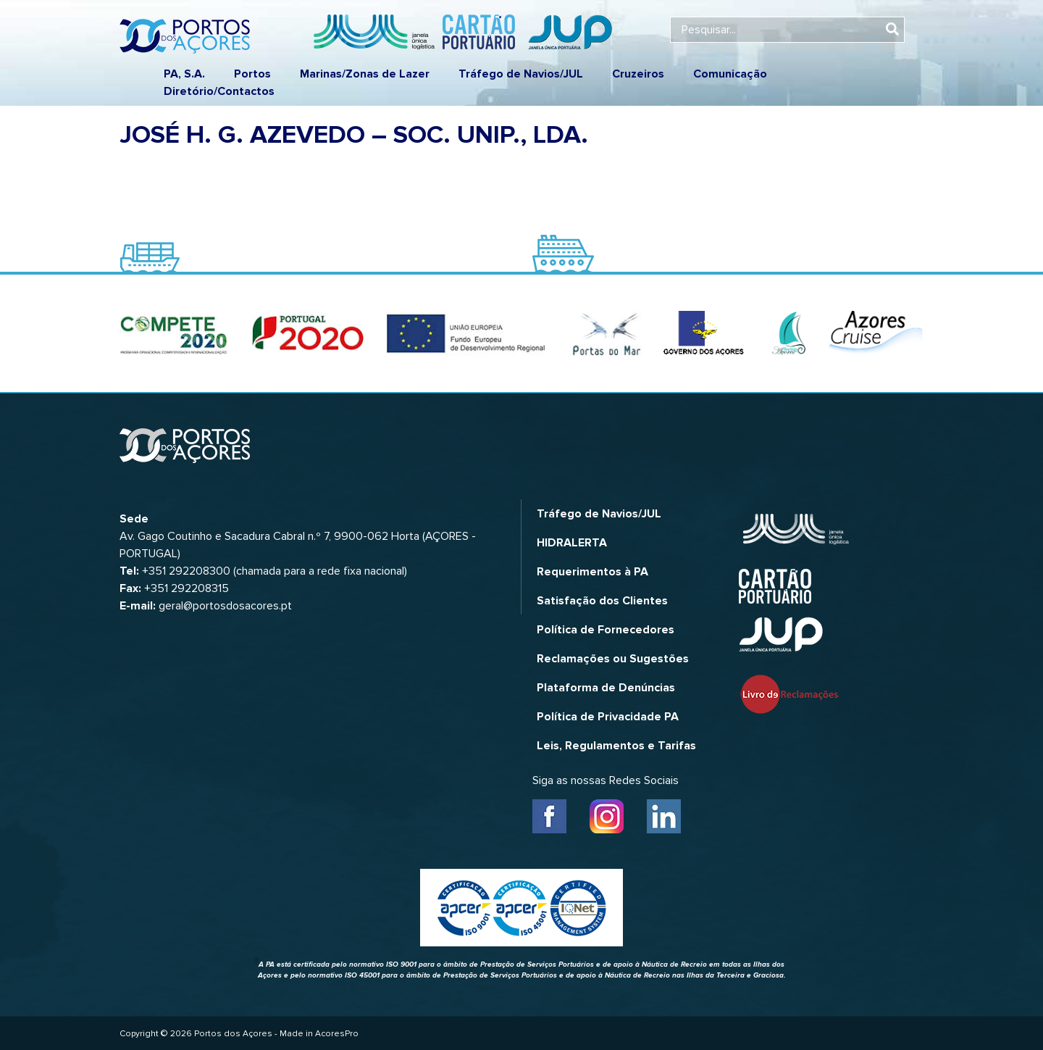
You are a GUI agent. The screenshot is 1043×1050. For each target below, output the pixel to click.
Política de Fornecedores (605, 629)
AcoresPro (337, 1033)
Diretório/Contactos (219, 91)
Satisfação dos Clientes (602, 600)
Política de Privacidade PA (608, 716)
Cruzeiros (638, 74)
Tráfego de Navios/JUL (520, 74)
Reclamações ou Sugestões (613, 658)
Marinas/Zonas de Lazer (365, 74)
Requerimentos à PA (592, 571)
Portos (252, 74)
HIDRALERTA (572, 543)
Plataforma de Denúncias (606, 687)
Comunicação (730, 74)
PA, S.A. (184, 74)
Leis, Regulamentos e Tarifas (616, 745)
